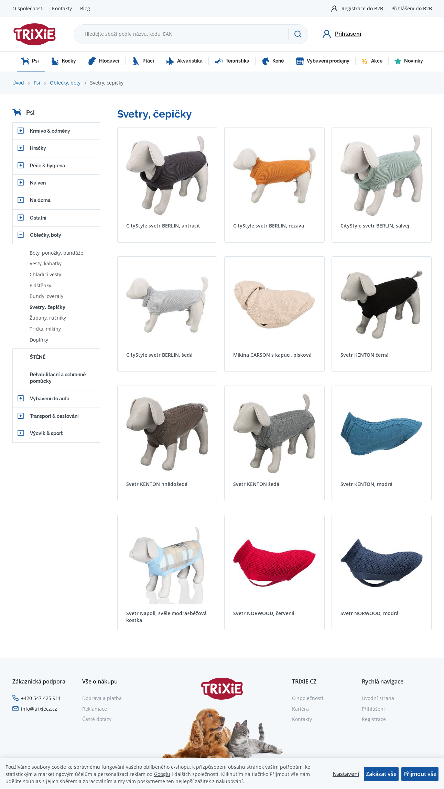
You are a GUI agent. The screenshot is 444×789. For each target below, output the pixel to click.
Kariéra (300, 708)
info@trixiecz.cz (39, 709)
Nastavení (346, 774)
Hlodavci (103, 61)
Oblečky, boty (65, 82)
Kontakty (62, 8)
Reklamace (94, 708)
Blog (85, 8)
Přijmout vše (419, 774)
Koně (272, 61)
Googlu (162, 774)
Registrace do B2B (362, 8)
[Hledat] (297, 34)
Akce (371, 61)
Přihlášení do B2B (411, 8)
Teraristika (232, 61)
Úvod (18, 82)
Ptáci (142, 61)
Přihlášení (373, 708)
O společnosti (28, 8)
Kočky (63, 61)
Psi (30, 61)
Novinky (408, 61)
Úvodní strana (378, 698)
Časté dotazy (96, 719)
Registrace (374, 719)
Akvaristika (184, 61)
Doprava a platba (102, 698)
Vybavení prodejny (322, 61)
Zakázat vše (381, 774)
